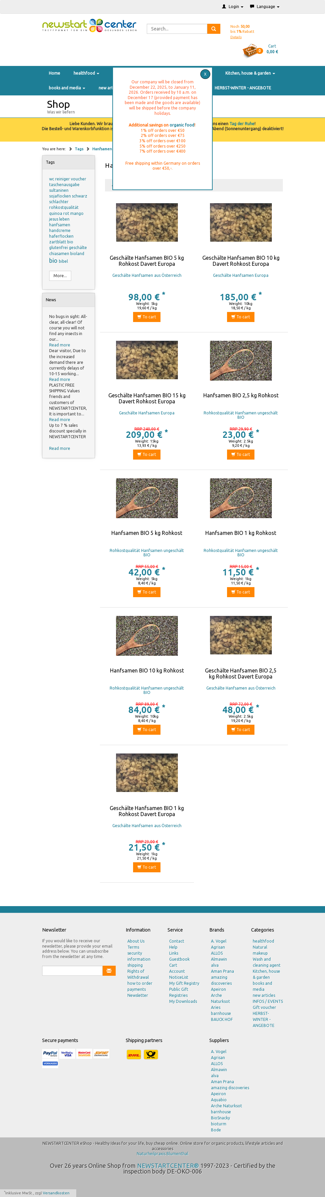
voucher (78, 179)
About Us (135, 941)
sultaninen (59, 190)
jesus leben (59, 219)
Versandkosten (56, 1193)
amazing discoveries (221, 980)
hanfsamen (59, 225)
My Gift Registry (184, 983)
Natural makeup (260, 950)
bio (54, 260)
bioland (77, 253)
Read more (59, 345)
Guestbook (179, 959)
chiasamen (59, 253)
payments (136, 989)
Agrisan (218, 947)
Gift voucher (264, 1007)
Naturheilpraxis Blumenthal (162, 1153)
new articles (110, 88)
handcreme (60, 230)
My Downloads (183, 1001)
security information (138, 956)
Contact (176, 941)
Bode (216, 1130)
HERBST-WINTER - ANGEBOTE (243, 88)
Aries (215, 1007)
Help (173, 947)
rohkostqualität (64, 207)
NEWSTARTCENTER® (168, 1165)
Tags (79, 149)
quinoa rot (59, 213)
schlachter (59, 202)
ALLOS (217, 953)
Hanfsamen (102, 149)
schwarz (79, 196)
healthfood (86, 73)
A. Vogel (218, 941)
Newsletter (137, 995)
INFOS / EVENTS (268, 1001)
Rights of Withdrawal (138, 974)
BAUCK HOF (222, 1019)
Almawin (219, 959)
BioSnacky (220, 1118)
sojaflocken (60, 196)
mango (77, 213)
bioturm (218, 1124)
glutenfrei (59, 247)
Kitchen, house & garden (250, 73)
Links (173, 953)
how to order (139, 983)
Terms (133, 947)
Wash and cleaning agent (267, 962)
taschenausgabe (64, 184)
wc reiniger (60, 179)
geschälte (78, 247)
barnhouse (221, 1013)
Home (54, 73)
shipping (135, 965)
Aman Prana (222, 971)
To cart (146, 317)
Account (177, 971)
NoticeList (178, 977)
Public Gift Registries (178, 992)
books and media (67, 88)
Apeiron (218, 989)
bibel (63, 261)
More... (60, 275)
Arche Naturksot (220, 998)
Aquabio (219, 1100)
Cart (173, 965)
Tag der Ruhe (241, 124)
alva (215, 965)
